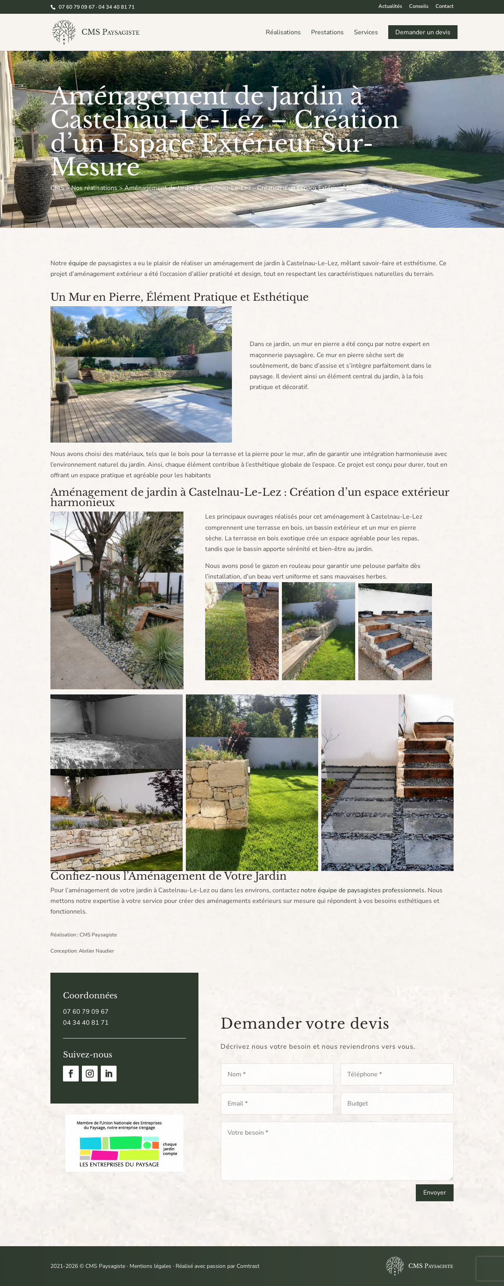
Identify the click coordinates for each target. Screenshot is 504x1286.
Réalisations (283, 33)
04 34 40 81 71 (86, 1022)
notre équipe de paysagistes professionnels (362, 890)
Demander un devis (422, 33)
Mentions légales (150, 1266)
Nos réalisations (94, 188)
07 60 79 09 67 (86, 1011)
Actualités (390, 7)
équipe (78, 263)
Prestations (327, 33)
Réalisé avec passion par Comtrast (217, 1266)
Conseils (418, 7)
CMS (57, 188)
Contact (444, 7)
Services (366, 33)
